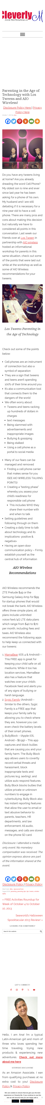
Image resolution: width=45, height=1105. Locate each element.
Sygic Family (12, 699)
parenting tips (21, 891)
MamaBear (11, 654)
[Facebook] (8, 121)
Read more (27, 1101)
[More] (37, 121)
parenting (14, 891)
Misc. (11, 889)
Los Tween (27, 237)
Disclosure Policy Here (17, 107)
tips (28, 891)
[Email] (31, 121)
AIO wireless (30, 242)
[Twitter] (13, 121)
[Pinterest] (19, 121)
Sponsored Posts (19, 889)
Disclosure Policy (13, 884)
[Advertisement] (22, 62)
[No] (42, 1097)
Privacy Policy (33, 884)
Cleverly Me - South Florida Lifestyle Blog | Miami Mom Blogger (22, 14)
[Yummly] (25, 121)
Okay (15, 1101)
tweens (31, 891)
